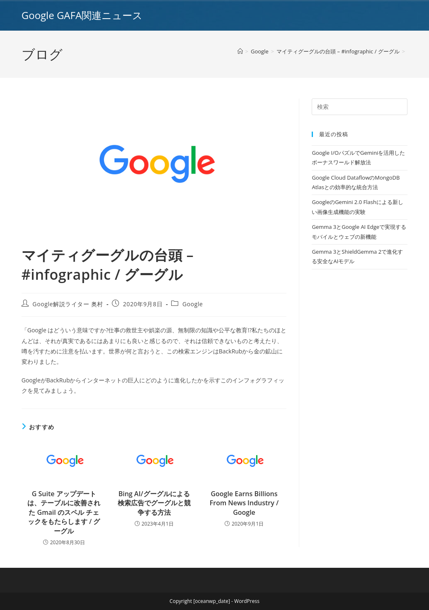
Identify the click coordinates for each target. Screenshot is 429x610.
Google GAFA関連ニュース (82, 15)
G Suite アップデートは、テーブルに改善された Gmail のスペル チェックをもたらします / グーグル (63, 512)
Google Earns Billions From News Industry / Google (244, 503)
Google (192, 304)
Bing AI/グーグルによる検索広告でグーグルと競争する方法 (154, 503)
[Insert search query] (359, 106)
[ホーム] (240, 51)
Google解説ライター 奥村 (67, 304)
